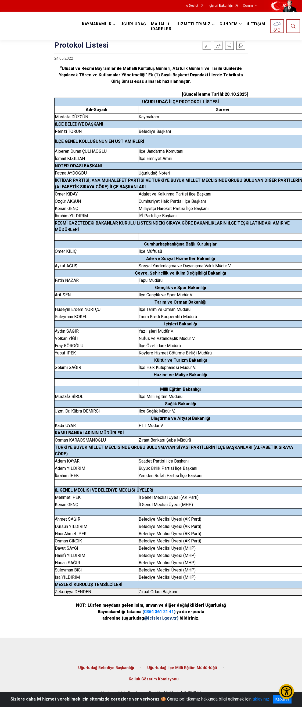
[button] (229, 45)
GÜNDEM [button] (229, 24)
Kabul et (282, 699)
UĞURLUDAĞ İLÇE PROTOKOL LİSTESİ (180, 101)
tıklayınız (261, 699)
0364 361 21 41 (159, 611)
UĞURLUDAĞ (133, 24)
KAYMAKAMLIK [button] (97, 24)
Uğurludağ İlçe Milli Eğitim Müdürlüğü (182, 668)
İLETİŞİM (256, 24)
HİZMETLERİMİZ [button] (194, 24)
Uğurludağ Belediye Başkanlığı (106, 668)
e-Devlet (192, 6)
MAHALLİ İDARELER (161, 26)
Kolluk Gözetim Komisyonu (154, 679)
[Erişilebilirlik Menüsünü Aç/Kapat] (286, 691)
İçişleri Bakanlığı (220, 6)
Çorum (248, 6)
